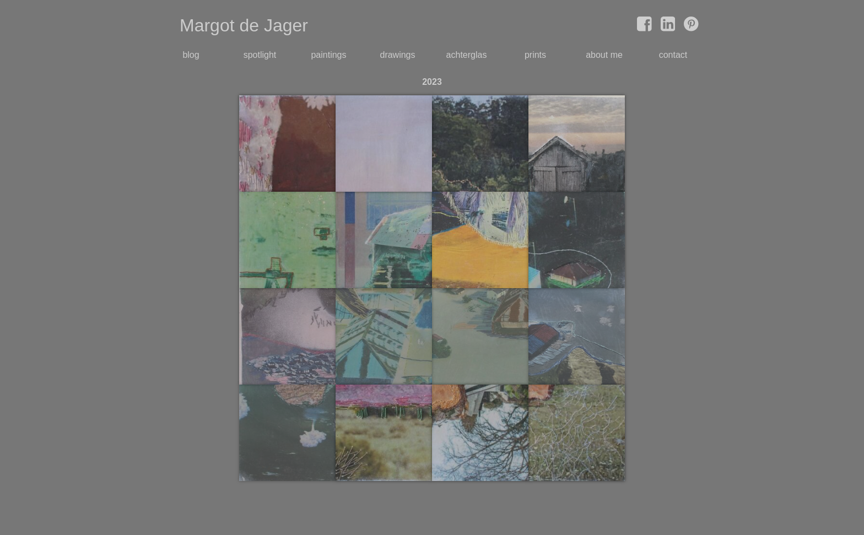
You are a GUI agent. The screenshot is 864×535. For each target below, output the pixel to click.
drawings (397, 55)
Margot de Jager (244, 25)
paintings (328, 55)
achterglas (466, 55)
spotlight (260, 55)
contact (673, 55)
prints (535, 55)
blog (190, 55)
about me (604, 55)
